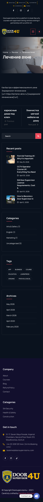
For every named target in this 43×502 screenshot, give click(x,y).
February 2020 (12, 331)
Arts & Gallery (12, 230)
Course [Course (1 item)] (29, 274)
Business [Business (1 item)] (18, 274)
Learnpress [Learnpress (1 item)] (24, 278)
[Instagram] (22, 10)
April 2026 (10, 314)
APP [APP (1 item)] (9, 274)
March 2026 (11, 319)
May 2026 (10, 308)
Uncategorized (12, 247)
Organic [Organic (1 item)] (11, 283)
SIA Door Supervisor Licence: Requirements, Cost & (26, 188)
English (9, 236)
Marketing (10, 242)
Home (5, 52)
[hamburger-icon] (33, 32)
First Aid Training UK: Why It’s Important (26, 161)
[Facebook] (14, 10)
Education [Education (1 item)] (12, 278)
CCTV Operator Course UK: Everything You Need (26, 173)
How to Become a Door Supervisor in (25, 201)
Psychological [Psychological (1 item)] (25, 283)
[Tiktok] (29, 10)
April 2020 (10, 325)
